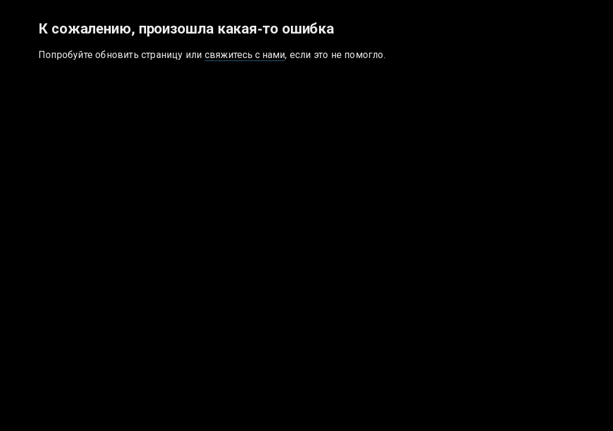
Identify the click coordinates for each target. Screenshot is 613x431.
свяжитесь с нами (245, 54)
